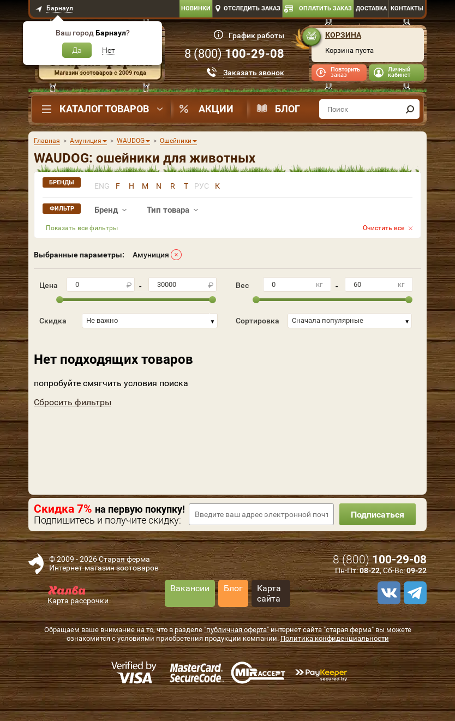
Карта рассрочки (78, 600)
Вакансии (189, 588)
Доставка (371, 8)
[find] (410, 109)
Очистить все (383, 228)
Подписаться (377, 514)
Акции (216, 109)
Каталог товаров (104, 109)
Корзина (343, 35)
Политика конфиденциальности (334, 638)
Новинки (196, 8)
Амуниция (151, 254)
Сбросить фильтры (72, 402)
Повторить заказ (345, 72)
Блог (287, 109)
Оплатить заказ (325, 8)
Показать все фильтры (82, 228)
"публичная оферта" (236, 630)
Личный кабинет (399, 72)
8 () (234, 54)
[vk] (387, 592)
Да (77, 50)
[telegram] (413, 592)
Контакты (407, 8)
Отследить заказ (252, 8)
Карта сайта (269, 593)
